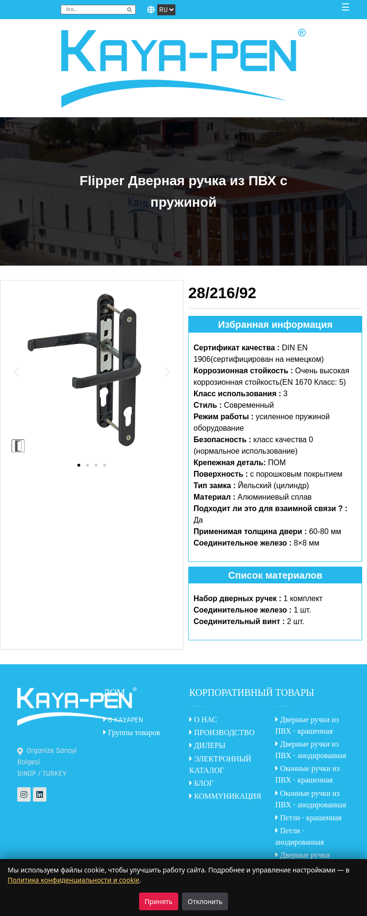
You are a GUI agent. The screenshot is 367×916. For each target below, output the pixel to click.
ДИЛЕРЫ (207, 746)
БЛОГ (201, 784)
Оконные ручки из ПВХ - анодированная (310, 799)
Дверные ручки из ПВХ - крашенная (307, 726)
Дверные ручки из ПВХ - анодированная (310, 750)
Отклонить (205, 901)
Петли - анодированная (299, 837)
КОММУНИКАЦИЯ (225, 797)
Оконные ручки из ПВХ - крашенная (307, 774)
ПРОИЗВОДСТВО (222, 733)
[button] (16, 372)
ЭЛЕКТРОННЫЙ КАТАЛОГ (220, 765)
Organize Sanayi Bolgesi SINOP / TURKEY (47, 762)
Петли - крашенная (308, 818)
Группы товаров (131, 733)
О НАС (203, 720)
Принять (159, 901)
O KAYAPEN (123, 720)
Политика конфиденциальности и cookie (74, 879)
